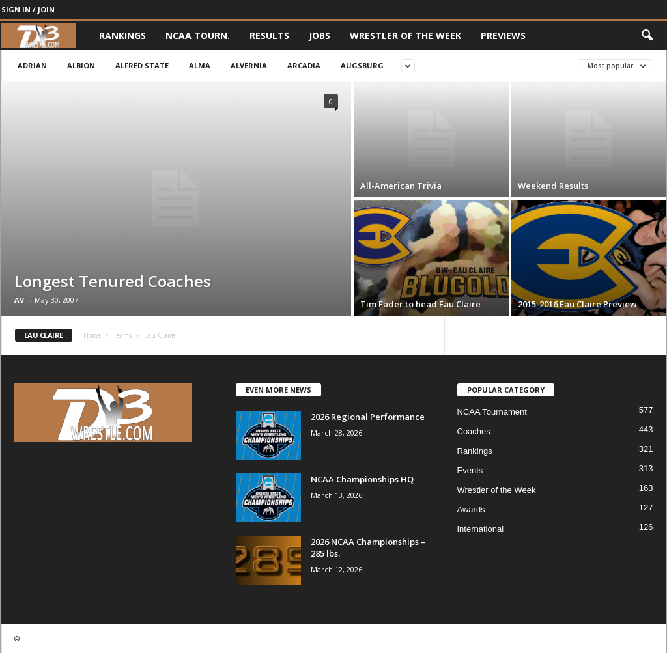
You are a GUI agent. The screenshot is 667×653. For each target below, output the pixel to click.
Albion (81, 65)
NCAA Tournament (492, 412)
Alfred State (142, 65)
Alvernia (249, 65)
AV (19, 300)
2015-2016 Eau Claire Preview (577, 304)
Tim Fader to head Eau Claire (420, 304)
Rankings (122, 35)
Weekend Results (553, 185)
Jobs (319, 35)
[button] (646, 35)
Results (269, 35)
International (480, 529)
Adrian (32, 65)
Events (470, 470)
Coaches (473, 431)
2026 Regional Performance (368, 417)
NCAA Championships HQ (362, 479)
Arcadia (303, 65)
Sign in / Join (28, 9)
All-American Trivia (401, 185)
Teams (122, 335)
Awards (471, 509)
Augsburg (362, 65)
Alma (199, 65)
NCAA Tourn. (197, 35)
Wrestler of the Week (405, 35)
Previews (503, 35)
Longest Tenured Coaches (112, 281)
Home (92, 335)
